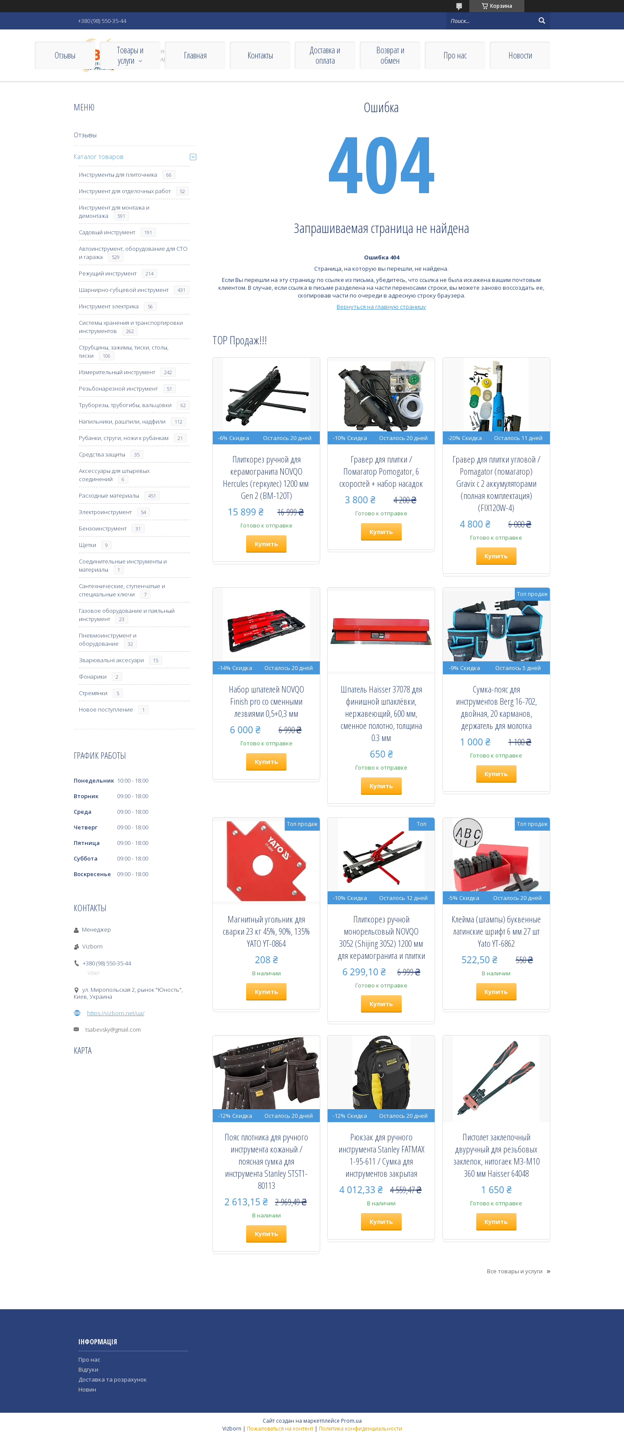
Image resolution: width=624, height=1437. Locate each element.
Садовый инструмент (107, 232)
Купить (266, 544)
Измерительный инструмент (117, 372)
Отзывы (65, 55)
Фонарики (93, 676)
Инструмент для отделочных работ (125, 191)
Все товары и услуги (515, 1271)
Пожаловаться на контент (280, 1428)
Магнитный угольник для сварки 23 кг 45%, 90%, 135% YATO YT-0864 (266, 931)
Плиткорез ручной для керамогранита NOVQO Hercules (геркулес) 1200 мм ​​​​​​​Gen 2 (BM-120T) (266, 477)
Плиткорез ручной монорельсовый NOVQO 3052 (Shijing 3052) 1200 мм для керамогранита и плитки (381, 937)
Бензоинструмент (103, 528)
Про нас (455, 55)
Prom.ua (351, 1420)
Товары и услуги (130, 55)
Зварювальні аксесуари (111, 660)
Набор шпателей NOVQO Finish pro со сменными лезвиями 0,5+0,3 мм (266, 701)
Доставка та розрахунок (112, 1379)
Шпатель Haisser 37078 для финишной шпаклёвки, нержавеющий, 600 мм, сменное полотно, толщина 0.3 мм (381, 713)
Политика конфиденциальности (360, 1428)
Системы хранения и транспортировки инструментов (131, 327)
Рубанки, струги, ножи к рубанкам (124, 438)
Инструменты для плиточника (118, 174)
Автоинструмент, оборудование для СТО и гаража (133, 253)
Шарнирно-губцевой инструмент (124, 290)
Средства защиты (102, 454)
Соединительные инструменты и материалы (123, 565)
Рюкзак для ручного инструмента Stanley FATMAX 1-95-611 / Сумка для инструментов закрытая (381, 1155)
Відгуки (88, 1369)
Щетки (87, 545)
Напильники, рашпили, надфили (122, 421)
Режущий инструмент (107, 273)
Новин (87, 1389)
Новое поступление (106, 709)
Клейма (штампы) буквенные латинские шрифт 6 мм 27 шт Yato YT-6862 (496, 931)
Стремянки (93, 693)
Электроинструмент (105, 512)
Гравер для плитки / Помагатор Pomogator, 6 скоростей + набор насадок (381, 471)
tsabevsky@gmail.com (113, 1029)
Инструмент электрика (109, 306)
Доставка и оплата (325, 55)
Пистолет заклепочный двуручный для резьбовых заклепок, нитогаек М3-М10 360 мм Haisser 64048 (496, 1155)
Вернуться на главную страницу (381, 307)
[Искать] (541, 20)
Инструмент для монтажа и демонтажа (114, 212)
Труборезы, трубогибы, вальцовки (125, 405)
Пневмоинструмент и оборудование (107, 639)
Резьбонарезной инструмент (118, 388)
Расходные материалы (109, 495)
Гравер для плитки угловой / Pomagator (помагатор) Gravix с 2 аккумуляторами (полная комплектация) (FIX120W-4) (496, 483)
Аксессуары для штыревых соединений (114, 475)
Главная (195, 55)
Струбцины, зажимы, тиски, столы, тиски (124, 351)
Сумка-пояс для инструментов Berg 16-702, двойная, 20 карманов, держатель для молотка (496, 707)
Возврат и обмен (390, 55)
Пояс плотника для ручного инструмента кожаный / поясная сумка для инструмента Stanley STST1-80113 (266, 1161)
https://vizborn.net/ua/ (115, 1013)
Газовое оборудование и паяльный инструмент (127, 615)
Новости (520, 55)
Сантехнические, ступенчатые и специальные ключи (122, 590)
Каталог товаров (99, 156)
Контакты (260, 55)
